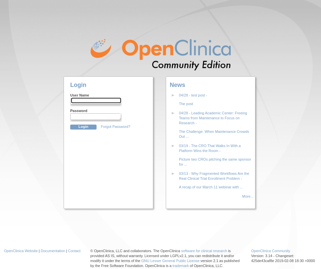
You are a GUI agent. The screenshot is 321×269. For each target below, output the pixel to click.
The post (186, 104)
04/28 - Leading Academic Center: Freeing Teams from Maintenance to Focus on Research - (213, 118)
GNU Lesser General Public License (170, 261)
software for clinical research (204, 251)
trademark (180, 266)
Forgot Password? (115, 127)
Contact (74, 251)
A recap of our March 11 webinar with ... (211, 187)
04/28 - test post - (193, 95)
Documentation (53, 251)
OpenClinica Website (21, 251)
